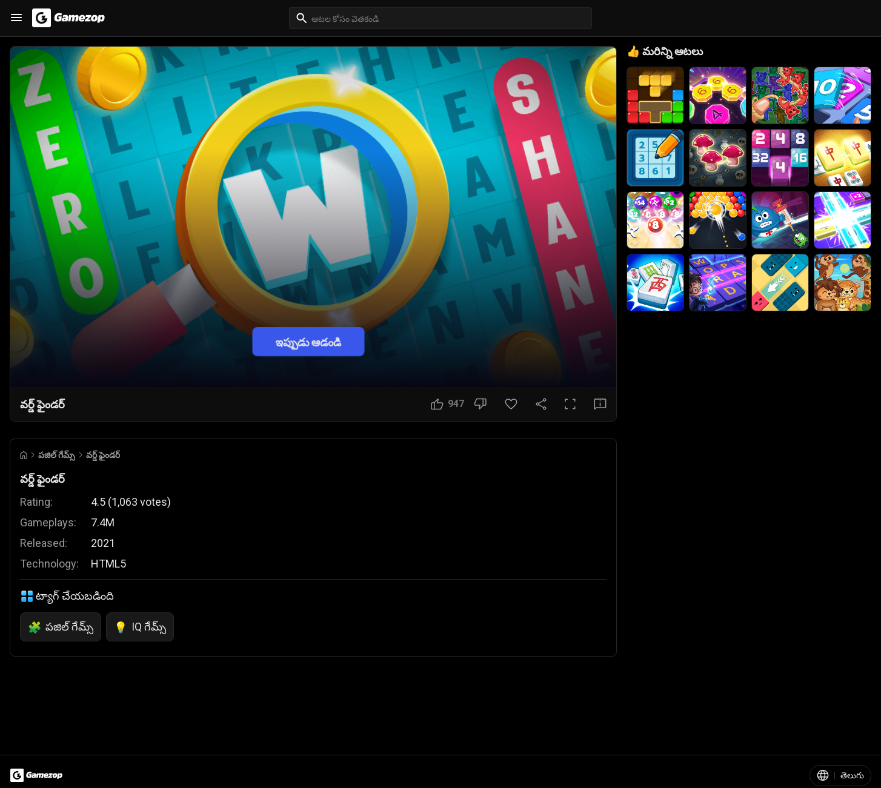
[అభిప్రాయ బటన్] (600, 404)
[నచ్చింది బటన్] (447, 404)
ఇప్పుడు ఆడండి (308, 342)
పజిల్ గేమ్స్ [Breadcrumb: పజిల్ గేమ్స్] (56, 455)
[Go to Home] (23, 455)
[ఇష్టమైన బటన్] (511, 404)
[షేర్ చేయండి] (541, 404)
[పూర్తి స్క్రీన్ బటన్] (570, 404)
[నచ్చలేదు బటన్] (480, 404)
